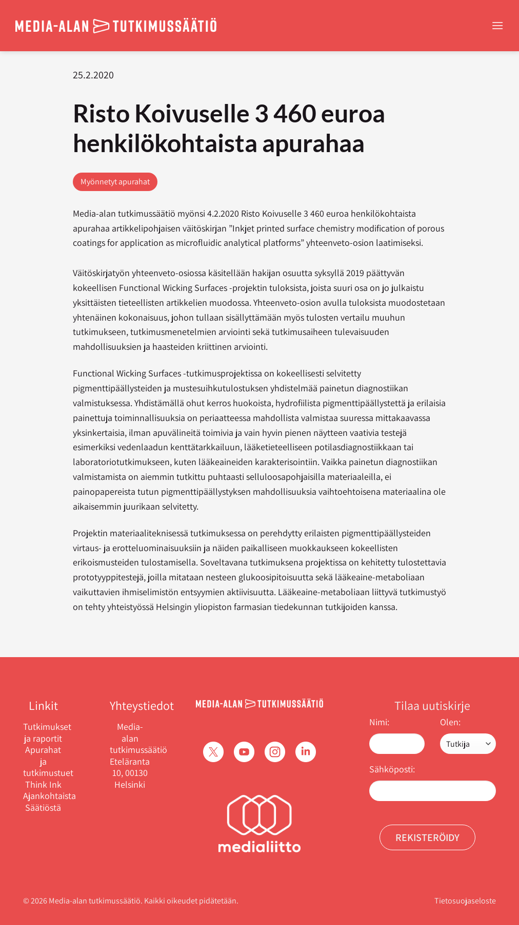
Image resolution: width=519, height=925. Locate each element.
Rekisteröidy (427, 837)
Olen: (450, 722)
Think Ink (43, 784)
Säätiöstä (43, 807)
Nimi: (379, 722)
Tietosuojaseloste (465, 900)
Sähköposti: (392, 769)
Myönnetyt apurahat (115, 181)
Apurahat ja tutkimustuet (43, 761)
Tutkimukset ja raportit (43, 732)
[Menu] (497, 25)
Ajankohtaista (43, 796)
